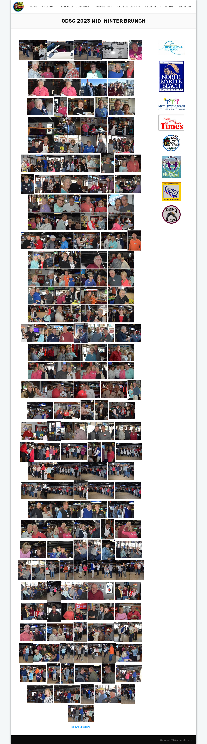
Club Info (151, 6)
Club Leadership (129, 6)
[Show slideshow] (81, 727)
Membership (104, 6)
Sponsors (185, 6)
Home (33, 6)
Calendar (48, 6)
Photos (168, 6)
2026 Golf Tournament (76, 6)
